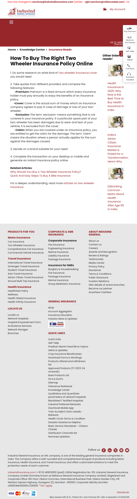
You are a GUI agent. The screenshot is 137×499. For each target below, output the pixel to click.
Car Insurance (16, 241)
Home (12, 50)
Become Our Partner (130, 41)
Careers (93, 248)
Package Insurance (59, 259)
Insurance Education (60, 315)
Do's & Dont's (55, 379)
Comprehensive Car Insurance (25, 249)
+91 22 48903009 (119, 42)
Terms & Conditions (100, 274)
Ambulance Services (20, 326)
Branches (13, 333)
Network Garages (18, 329)
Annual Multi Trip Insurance (23, 281)
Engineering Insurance (61, 248)
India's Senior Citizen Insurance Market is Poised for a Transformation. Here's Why (118, 148)
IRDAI (51, 307)
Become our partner (100, 288)
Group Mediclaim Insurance (64, 284)
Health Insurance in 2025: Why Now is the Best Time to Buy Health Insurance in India (116, 96)
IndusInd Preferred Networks (64, 404)
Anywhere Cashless (100, 292)
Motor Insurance (19, 237)
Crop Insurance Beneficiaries (64, 354)
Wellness (13, 294)
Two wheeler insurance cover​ (77, 73)
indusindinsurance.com (22, 472)
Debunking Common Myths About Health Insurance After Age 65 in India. (116, 197)
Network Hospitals (18, 318)
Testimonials (96, 259)
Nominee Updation (59, 436)
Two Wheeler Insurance (21, 245)
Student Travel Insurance (22, 270)
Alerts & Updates (58, 350)
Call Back (130, 68)
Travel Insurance (19, 259)
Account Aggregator (60, 311)
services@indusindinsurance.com (55, 2)
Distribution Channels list (62, 433)
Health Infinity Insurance (22, 302)
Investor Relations (99, 281)
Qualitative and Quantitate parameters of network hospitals (67, 395)
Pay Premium (130, 31)
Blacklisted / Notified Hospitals (65, 400)
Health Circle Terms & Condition (66, 418)
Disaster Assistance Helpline (64, 422)
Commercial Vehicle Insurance (26, 252)
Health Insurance (19, 287)
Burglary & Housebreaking (63, 269)
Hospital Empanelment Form (24, 322)
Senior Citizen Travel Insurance (25, 277)
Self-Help (130, 51)
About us (94, 240)
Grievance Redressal (60, 386)
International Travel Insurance (25, 262)
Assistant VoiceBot (130, 78)
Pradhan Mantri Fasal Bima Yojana (68, 346)
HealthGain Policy (18, 291)
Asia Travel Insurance (20, 273)
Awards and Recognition (103, 252)
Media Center (96, 263)
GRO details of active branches (107, 285)
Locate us (13, 315)
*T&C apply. (46, 485)
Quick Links (54, 339)
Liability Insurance (58, 255)
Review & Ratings (99, 255)
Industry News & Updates (62, 318)
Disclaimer (95, 270)
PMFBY (130, 60)
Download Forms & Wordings (65, 357)
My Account (117, 9)
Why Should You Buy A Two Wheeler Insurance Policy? (45, 172)
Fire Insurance (56, 244)
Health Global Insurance (22, 298)
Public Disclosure (98, 277)
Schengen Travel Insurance (23, 266)
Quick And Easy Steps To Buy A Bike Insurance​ (40, 176)
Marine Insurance (58, 252)
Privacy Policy (97, 266)
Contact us (95, 244)
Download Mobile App (61, 408)
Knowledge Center (32, 50)
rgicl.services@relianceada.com (107, 2)
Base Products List (58, 375)
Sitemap (53, 382)
